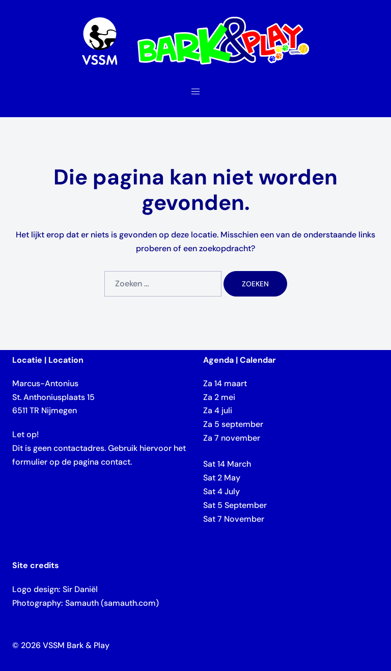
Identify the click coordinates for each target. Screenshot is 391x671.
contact (115, 462)
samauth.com (130, 603)
